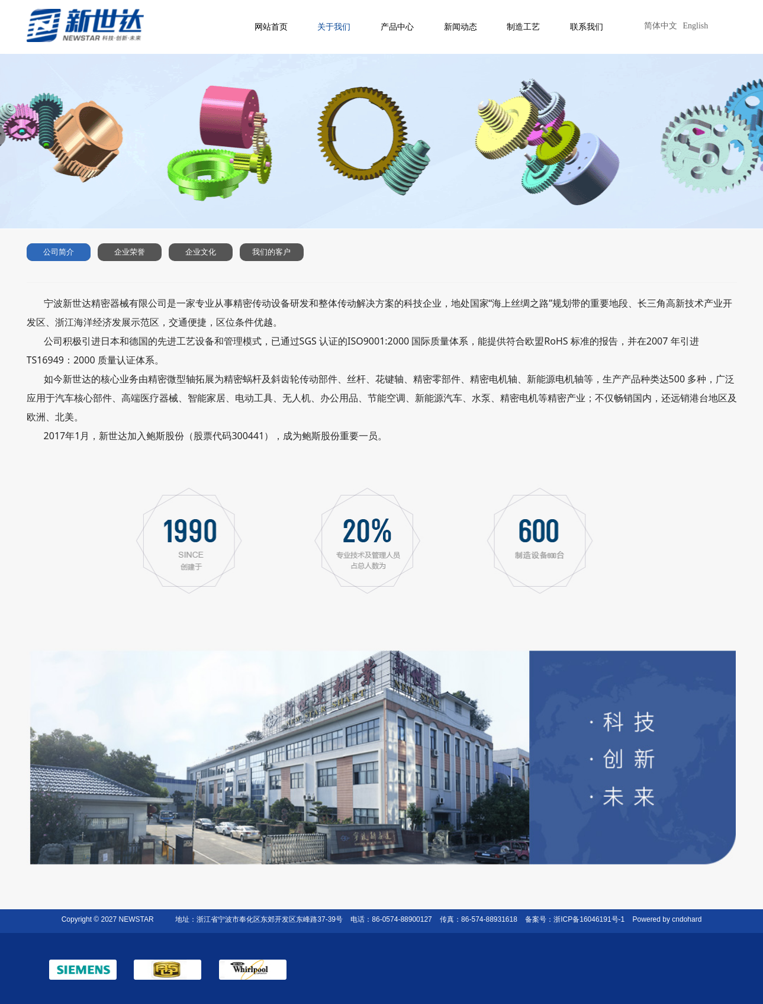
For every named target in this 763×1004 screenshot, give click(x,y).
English (696, 25)
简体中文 (660, 25)
